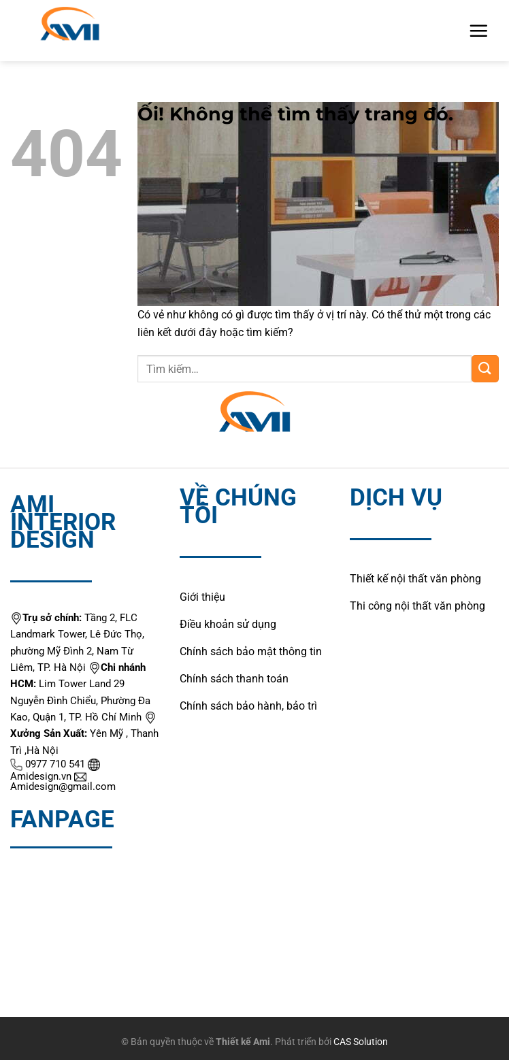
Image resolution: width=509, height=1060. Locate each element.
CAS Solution (360, 1042)
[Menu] (478, 30)
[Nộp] (485, 368)
